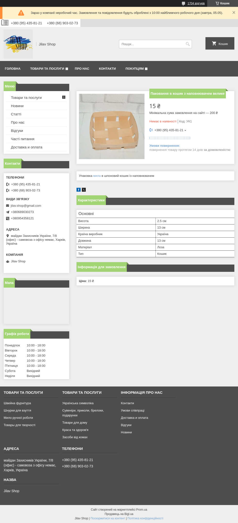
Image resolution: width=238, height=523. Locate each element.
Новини (17, 106)
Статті (16, 114)
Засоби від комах (74, 437)
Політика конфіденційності (145, 518)
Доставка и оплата (26, 147)
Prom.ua (141, 509)
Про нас (82, 68)
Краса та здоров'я (75, 430)
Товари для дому (74, 422)
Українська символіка (78, 403)
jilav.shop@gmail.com (26, 205)
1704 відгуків (196, 3)
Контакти (107, 68)
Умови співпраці (132, 410)
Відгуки (17, 131)
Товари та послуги (47, 68)
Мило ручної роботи (18, 418)
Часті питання (22, 139)
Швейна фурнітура (17, 403)
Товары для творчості (19, 425)
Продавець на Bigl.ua (119, 514)
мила (97, 176)
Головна (12, 68)
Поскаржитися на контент (108, 518)
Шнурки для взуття (17, 410)
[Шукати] (187, 44)
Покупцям (135, 68)
